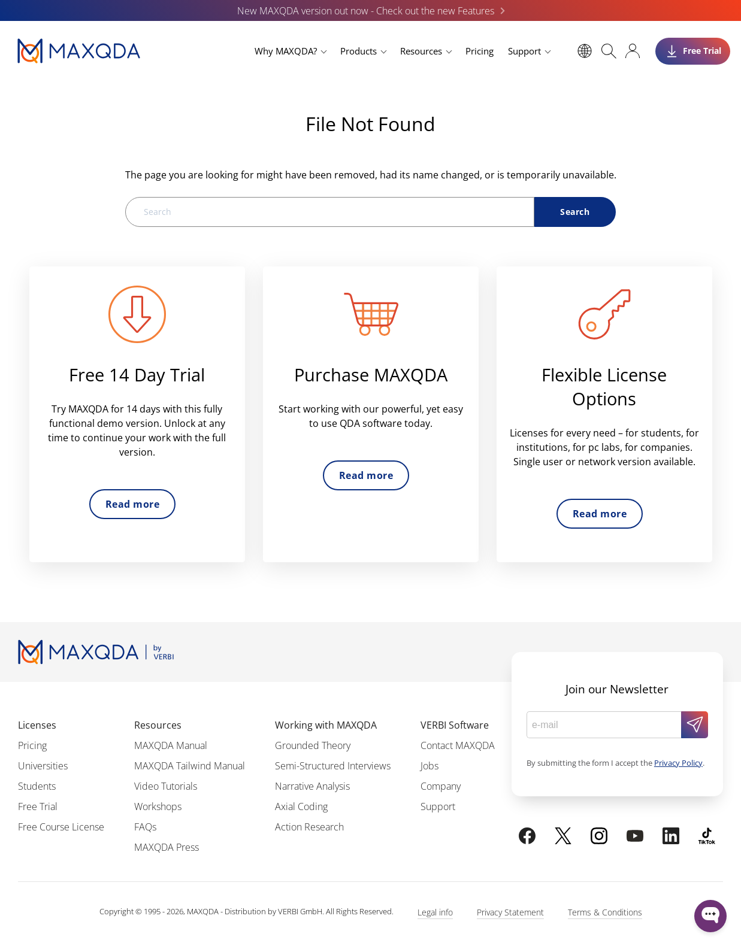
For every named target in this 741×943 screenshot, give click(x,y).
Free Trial (38, 806)
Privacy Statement (510, 912)
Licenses (37, 725)
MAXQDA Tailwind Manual (189, 765)
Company (441, 786)
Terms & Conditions (605, 912)
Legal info (435, 912)
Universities (43, 765)
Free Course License (61, 826)
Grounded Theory (312, 745)
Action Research (309, 826)
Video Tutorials (165, 786)
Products (358, 51)
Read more (132, 504)
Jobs (429, 765)
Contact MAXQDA (458, 745)
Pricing (479, 51)
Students (37, 786)
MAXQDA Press (166, 847)
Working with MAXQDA (326, 725)
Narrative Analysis (312, 786)
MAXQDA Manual (170, 745)
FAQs (145, 826)
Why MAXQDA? (286, 51)
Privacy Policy (678, 762)
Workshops (158, 806)
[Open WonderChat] (710, 916)
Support (524, 51)
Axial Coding (301, 806)
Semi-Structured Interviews (333, 765)
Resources (421, 51)
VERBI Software (455, 725)
